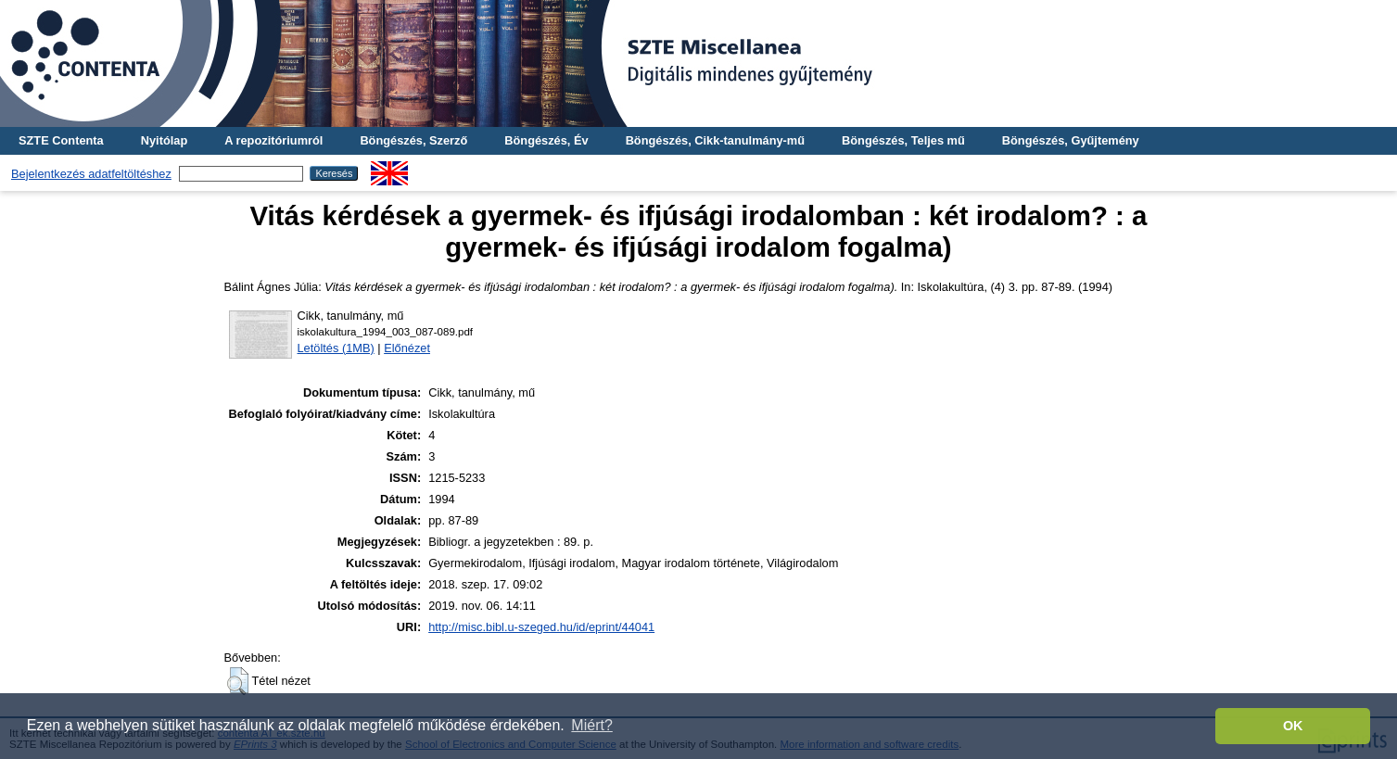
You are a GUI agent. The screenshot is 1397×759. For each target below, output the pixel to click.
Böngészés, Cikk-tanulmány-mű (715, 140)
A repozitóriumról (273, 140)
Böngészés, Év (546, 140)
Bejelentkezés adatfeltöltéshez (91, 174)
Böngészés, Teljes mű (903, 140)
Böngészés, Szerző (413, 140)
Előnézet (407, 348)
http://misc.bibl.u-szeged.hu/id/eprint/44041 (541, 627)
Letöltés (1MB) (336, 348)
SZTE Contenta (61, 140)
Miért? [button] (591, 725)
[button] (237, 681)
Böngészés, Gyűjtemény (1070, 140)
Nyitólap (164, 140)
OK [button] (1293, 725)
